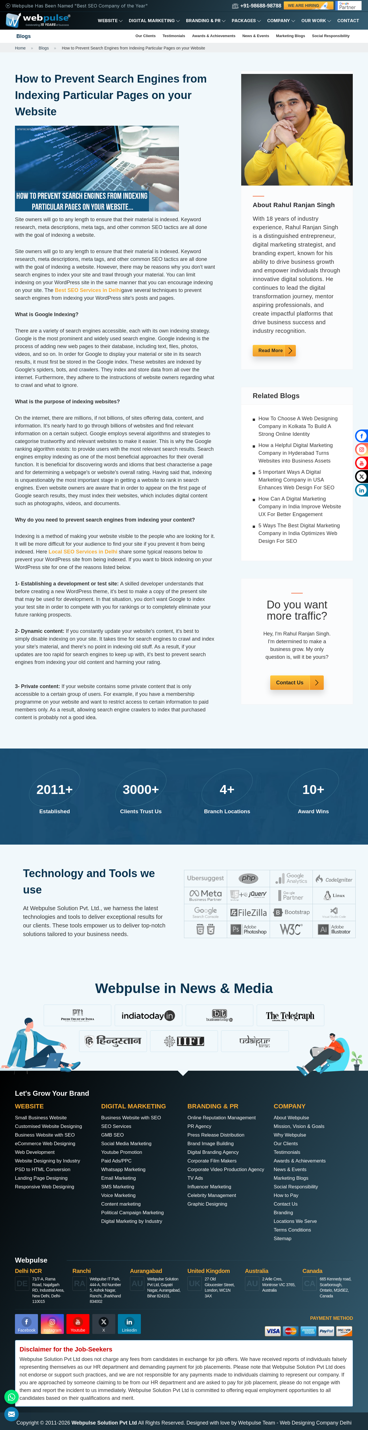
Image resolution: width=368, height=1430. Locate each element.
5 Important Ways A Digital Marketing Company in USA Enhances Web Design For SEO (296, 479)
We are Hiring (309, 6)
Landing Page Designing (43, 1178)
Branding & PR (206, 20)
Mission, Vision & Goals (301, 1126)
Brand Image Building (212, 1144)
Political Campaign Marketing (134, 1213)
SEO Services (117, 1126)
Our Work (316, 20)
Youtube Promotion (123, 1152)
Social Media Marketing (128, 1144)
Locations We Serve (297, 1221)
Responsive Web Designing (46, 1187)
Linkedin (129, 1324)
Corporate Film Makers (213, 1161)
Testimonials (173, 36)
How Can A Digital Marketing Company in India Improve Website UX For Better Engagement (299, 506)
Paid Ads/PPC (117, 1161)
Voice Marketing (119, 1195)
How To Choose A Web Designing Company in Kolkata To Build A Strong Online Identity (298, 426)
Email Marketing (119, 1178)
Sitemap (283, 1239)
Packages (246, 20)
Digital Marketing (154, 20)
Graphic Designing (208, 1213)
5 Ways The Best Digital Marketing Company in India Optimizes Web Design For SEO (299, 533)
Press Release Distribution (217, 1135)
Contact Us (289, 683)
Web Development (36, 1152)
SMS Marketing (119, 1187)
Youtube (78, 1324)
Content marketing (122, 1204)
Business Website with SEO (47, 1135)
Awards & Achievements (213, 36)
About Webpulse (293, 1118)
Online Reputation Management (223, 1118)
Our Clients (145, 36)
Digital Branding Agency (214, 1152)
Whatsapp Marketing (125, 1170)
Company (281, 20)
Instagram (53, 1324)
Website (110, 20)
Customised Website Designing (51, 1126)
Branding (284, 1213)
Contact (348, 20)
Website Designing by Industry (50, 1161)
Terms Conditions (294, 1230)
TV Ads (195, 1187)
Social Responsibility (331, 36)
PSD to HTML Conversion (44, 1170)
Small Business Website (42, 1118)
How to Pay (287, 1195)
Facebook (26, 1324)
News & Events (255, 36)
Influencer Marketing (210, 1195)
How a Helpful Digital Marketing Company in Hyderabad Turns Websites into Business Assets (295, 453)
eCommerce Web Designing (47, 1144)
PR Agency (200, 1126)
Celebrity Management (213, 1204)
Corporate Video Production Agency (219, 1174)
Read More (270, 350)
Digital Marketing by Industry (133, 1221)
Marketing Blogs (290, 36)
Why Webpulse (291, 1135)
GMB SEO (113, 1135)
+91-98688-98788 (256, 6)
